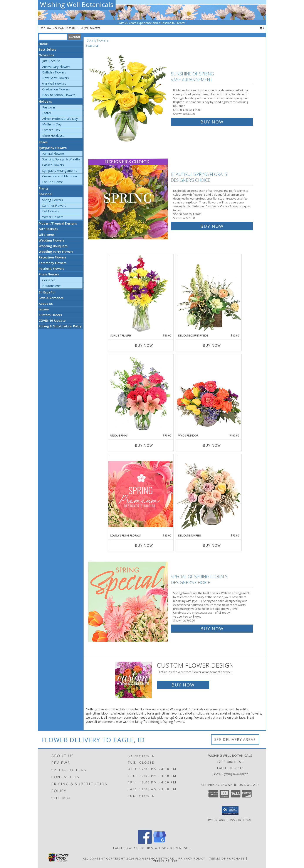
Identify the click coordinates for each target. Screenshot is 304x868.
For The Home (52, 182)
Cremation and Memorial (59, 176)
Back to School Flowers (59, 95)
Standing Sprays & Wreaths (61, 159)
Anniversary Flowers (56, 67)
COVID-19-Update (52, 320)
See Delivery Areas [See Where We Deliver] (235, 739)
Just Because (51, 61)
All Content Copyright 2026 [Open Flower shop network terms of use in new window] (108, 858)
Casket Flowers (53, 165)
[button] (230, 810)
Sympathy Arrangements (59, 170)
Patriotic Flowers (51, 269)
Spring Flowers (52, 200)
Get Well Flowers (54, 84)
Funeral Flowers (53, 154)
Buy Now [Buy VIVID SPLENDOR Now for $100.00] (212, 445)
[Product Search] (53, 37)
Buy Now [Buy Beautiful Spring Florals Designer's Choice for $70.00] (211, 226)
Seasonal (45, 194)
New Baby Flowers (55, 78)
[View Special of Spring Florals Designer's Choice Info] (128, 602)
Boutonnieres (51, 286)
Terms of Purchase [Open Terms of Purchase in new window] (227, 858)
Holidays (45, 101)
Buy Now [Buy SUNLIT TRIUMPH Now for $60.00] (144, 345)
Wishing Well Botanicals (76, 4)
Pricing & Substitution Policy (60, 326)
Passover (48, 107)
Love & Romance (51, 298)
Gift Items (46, 235)
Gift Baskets (48, 229)
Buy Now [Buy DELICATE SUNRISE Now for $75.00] (212, 545)
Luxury (44, 309)
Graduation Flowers (56, 89)
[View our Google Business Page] (159, 843)
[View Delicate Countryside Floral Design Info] (208, 293)
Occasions (46, 55)
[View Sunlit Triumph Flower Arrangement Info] (140, 293)
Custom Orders (50, 315)
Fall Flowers (50, 211)
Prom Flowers (49, 274)
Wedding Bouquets (53, 246)
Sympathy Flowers (53, 148)
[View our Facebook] (145, 843)
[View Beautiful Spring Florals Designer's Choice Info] (128, 199)
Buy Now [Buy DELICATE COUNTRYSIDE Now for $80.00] (212, 345)
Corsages (48, 280)
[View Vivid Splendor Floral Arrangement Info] (208, 393)
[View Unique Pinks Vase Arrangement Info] (140, 393)
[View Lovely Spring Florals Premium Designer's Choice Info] (140, 494)
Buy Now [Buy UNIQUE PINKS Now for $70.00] (144, 445)
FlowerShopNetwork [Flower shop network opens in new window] (154, 858)
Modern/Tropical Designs (58, 223)
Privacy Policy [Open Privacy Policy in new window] (191, 858)
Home (43, 44)
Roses (43, 142)
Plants (43, 188)
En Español (47, 292)
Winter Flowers (52, 217)
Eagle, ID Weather (128, 848)
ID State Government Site (169, 848)
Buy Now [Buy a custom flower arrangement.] (183, 685)
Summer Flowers (54, 205)
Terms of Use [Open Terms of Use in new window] (165, 861)
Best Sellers (47, 49)
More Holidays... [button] (53, 135)
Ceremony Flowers (52, 263)
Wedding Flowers (51, 240)
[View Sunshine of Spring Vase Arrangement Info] (128, 97)
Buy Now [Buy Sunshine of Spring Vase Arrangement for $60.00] (211, 122)
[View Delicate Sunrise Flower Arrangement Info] (208, 493)
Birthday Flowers (54, 72)
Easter (46, 113)
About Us (46, 304)
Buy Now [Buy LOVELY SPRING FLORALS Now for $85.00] (144, 545)
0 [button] (262, 28)
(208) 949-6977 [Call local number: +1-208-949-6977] (92, 28)
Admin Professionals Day (60, 119)
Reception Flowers (52, 257)
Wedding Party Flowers (56, 252)
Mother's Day (51, 124)
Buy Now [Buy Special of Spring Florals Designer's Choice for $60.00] (211, 628)
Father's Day (51, 130)
